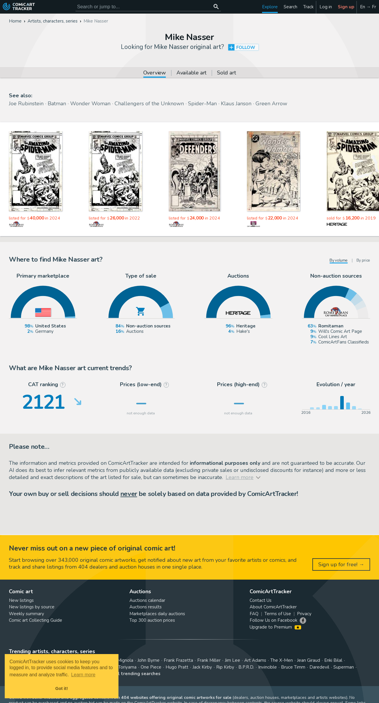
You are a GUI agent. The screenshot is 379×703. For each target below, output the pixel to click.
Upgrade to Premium (275, 627)
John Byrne (148, 660)
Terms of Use (277, 614)
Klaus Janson (236, 103)
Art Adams (255, 660)
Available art (191, 73)
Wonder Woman (90, 103)
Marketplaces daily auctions (157, 614)
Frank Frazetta (178, 660)
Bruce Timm (293, 667)
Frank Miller (209, 660)
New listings (21, 600)
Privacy (304, 614)
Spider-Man (202, 103)
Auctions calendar (147, 600)
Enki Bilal (333, 660)
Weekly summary (26, 614)
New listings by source (31, 607)
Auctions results (145, 607)
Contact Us (261, 600)
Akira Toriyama (121, 667)
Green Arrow (271, 103)
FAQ (254, 614)
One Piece (151, 667)
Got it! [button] (61, 688)
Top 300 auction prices (152, 620)
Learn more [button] (83, 674)
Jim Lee (232, 660)
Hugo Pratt (177, 667)
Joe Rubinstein (26, 103)
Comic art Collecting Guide (35, 620)
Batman (57, 103)
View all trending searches (130, 674)
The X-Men (281, 660)
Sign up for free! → (341, 564)
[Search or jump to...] (216, 6)
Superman (343, 667)
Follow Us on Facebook (273, 620)
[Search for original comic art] (148, 6)
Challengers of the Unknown (149, 103)
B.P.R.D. (246, 667)
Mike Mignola (120, 660)
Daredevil (319, 667)
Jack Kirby (202, 667)
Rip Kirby (225, 667)
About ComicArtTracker (273, 607)
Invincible (267, 667)
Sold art (226, 73)
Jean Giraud (308, 660)
